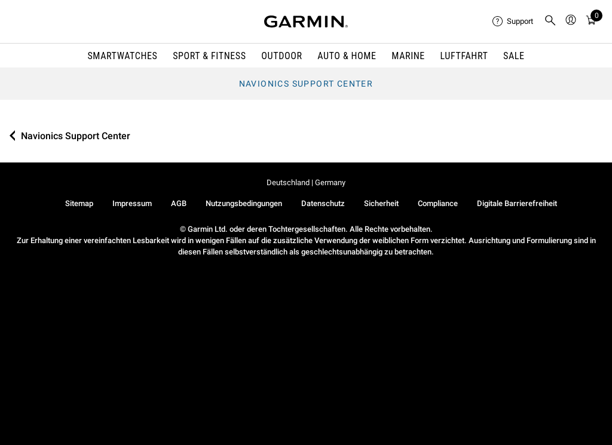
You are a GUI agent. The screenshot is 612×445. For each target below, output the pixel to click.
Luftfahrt (464, 56)
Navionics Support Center (306, 83)
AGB (178, 203)
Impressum (132, 203)
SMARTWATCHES (122, 56)
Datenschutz (323, 203)
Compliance (438, 203)
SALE (514, 56)
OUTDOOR (281, 56)
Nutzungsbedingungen (244, 203)
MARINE (408, 56)
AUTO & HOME (346, 56)
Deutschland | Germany (306, 182)
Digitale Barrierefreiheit (517, 203)
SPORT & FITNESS (209, 56)
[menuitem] (513, 21)
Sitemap (79, 203)
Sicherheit (381, 203)
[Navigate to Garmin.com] (306, 21)
